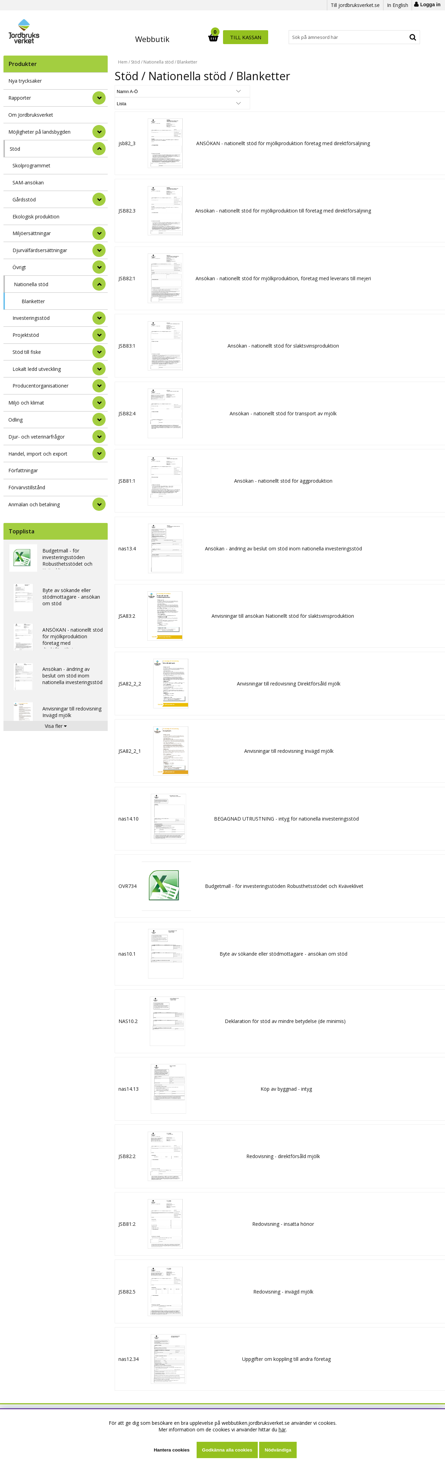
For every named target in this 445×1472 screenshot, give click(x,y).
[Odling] (99, 419)
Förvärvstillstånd (26, 487)
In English (397, 5)
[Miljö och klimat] (99, 403)
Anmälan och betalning (34, 504)
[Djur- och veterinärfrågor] (99, 436)
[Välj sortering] (141, 91)
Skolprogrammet (31, 165)
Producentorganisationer (40, 385)
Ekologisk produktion (36, 216)
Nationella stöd (31, 284)
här (282, 1429)
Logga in (430, 4)
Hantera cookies (172, 1450)
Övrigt (19, 267)
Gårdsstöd (24, 199)
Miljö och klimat (26, 402)
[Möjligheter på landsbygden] (99, 132)
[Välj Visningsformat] (196, 91)
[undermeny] (99, 199)
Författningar (23, 470)
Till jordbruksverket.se (355, 5)
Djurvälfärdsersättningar (40, 250)
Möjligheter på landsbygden (39, 131)
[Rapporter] (99, 98)
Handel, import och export (37, 453)
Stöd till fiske (27, 352)
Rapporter (19, 97)
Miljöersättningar (32, 233)
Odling (15, 419)
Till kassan (398, 37)
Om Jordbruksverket (30, 114)
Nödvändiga (278, 1450)
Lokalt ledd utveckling (37, 369)
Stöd (15, 148)
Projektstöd (26, 335)
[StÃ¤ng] (99, 149)
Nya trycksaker (25, 80)
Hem (122, 62)
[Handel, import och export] (99, 453)
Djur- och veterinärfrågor (36, 436)
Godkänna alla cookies (227, 1450)
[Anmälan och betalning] (99, 504)
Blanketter (33, 301)
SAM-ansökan (28, 182)
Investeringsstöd (31, 318)
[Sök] (253, 37)
